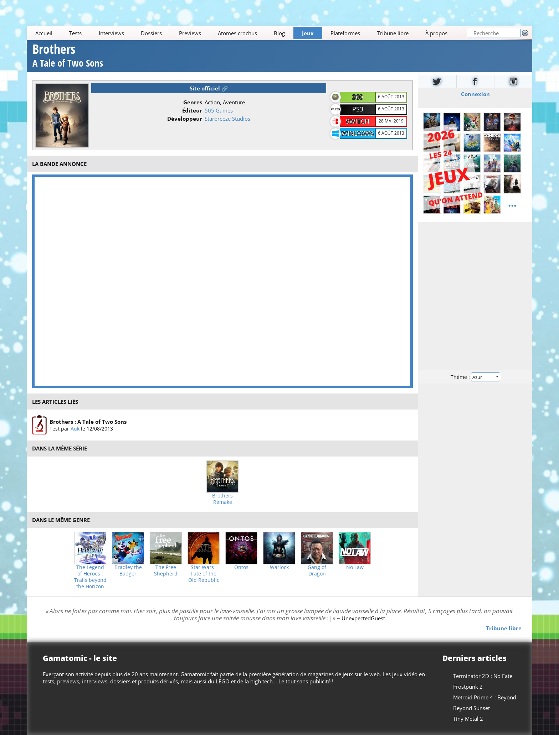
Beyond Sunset (471, 707)
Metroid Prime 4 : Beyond (484, 697)
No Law (355, 567)
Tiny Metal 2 (468, 718)
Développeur (184, 118)
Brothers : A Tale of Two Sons (88, 421)
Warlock (279, 567)
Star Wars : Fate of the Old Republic (203, 573)
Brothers (67, 56)
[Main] (247, 33)
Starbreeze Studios (227, 118)
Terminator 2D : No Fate (482, 675)
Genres (192, 102)
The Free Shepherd (166, 570)
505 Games (219, 110)
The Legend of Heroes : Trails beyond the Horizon (90, 577)
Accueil (43, 33)
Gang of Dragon (317, 570)
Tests (75, 33)
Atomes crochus (237, 33)
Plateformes (345, 33)
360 (357, 97)
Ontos (241, 567)
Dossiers (151, 33)
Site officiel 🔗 (209, 88)
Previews (190, 33)
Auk (75, 428)
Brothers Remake (222, 498)
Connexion (475, 93)
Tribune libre (393, 33)
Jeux (308, 33)
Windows (358, 133)
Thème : (475, 376)
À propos (436, 33)
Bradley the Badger (128, 570)
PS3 (357, 109)
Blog (279, 33)
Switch (357, 121)
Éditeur (192, 110)
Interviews (111, 33)
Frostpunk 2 (468, 686)
